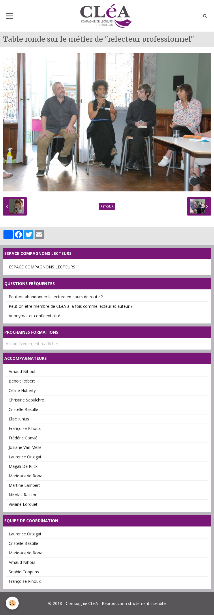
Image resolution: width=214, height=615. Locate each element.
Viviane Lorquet (23, 504)
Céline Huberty (22, 390)
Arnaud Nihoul (22, 371)
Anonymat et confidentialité (34, 315)
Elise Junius (19, 419)
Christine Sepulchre (26, 400)
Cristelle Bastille (23, 409)
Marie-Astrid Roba (25, 475)
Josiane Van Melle (25, 447)
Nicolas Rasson (23, 494)
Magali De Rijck (23, 466)
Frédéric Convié (23, 438)
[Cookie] (12, 603)
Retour (107, 206)
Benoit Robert (22, 381)
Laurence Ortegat (25, 457)
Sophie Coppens (24, 571)
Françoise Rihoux (25, 428)
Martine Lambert (24, 485)
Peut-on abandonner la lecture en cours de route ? (56, 296)
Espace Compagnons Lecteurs (42, 267)
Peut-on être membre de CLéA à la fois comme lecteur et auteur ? (70, 306)
